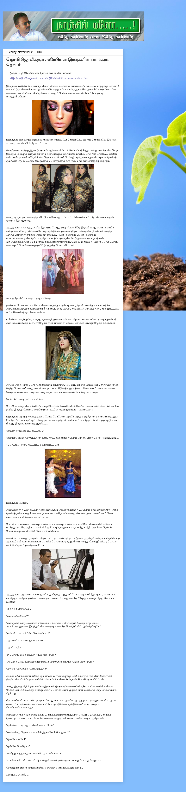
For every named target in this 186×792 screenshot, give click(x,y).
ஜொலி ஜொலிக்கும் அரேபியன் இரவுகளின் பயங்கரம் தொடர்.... (49, 77)
